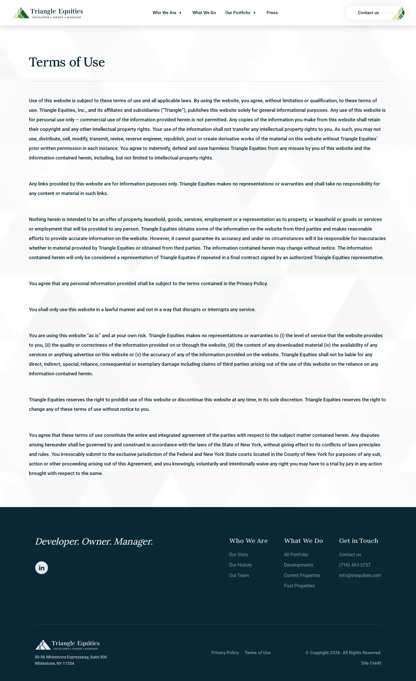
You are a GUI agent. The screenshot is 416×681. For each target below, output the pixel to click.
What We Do (204, 12)
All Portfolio (296, 554)
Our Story (238, 554)
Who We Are (164, 12)
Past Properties (299, 586)
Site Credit (371, 663)
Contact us (350, 554)
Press (272, 12)
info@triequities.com (360, 575)
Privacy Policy (225, 652)
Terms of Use (258, 652)
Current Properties (302, 575)
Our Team (239, 575)
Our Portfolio (237, 12)
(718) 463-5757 (355, 565)
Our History (240, 565)
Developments (298, 565)
